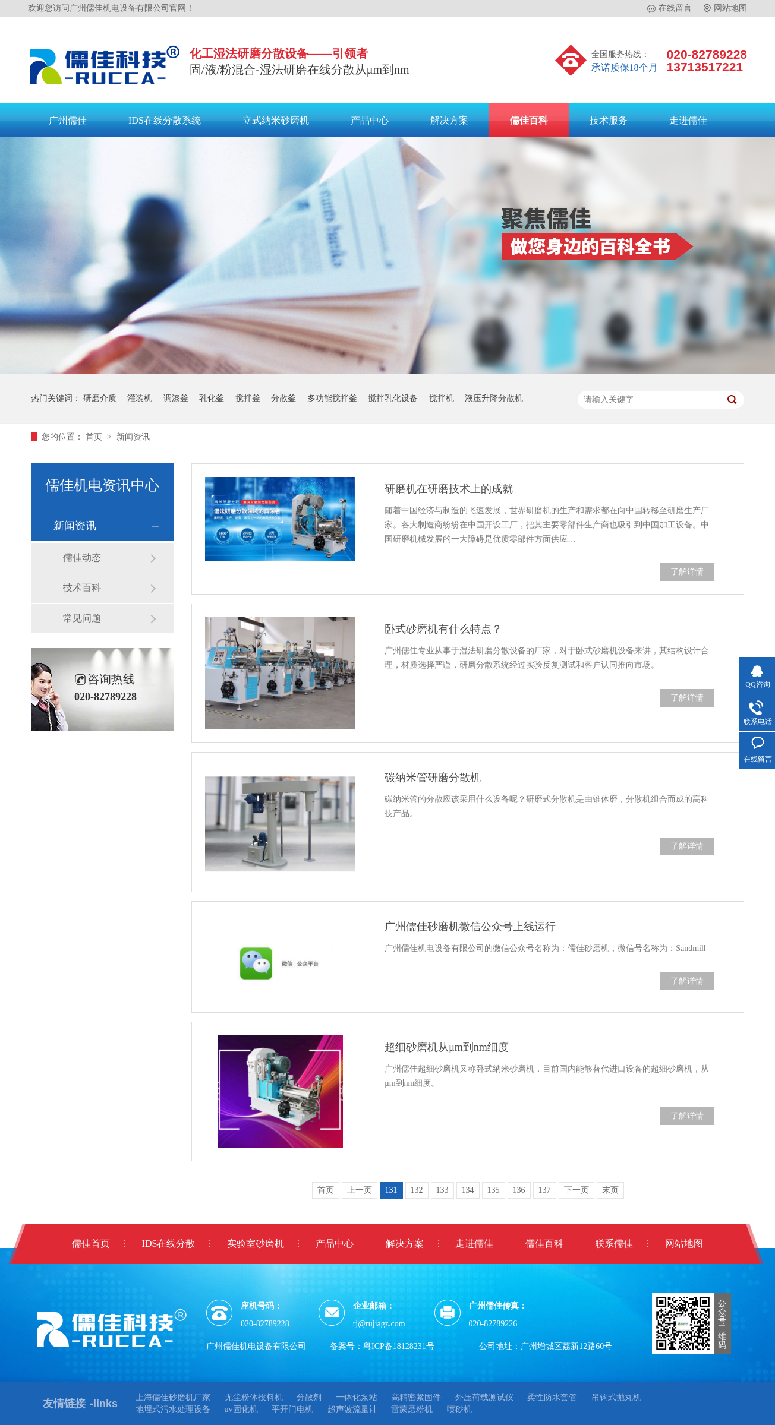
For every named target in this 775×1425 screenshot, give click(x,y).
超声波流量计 (352, 1409)
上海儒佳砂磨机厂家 (173, 1397)
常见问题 (82, 618)
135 (493, 1190)
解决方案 (449, 120)
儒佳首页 (91, 1243)
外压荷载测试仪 (484, 1397)
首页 (95, 436)
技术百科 (82, 588)
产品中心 (370, 120)
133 (442, 1190)
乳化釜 (211, 398)
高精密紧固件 (416, 1397)
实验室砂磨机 (255, 1243)
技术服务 (609, 120)
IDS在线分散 (169, 1243)
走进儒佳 (688, 120)
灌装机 (139, 398)
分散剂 (309, 1397)
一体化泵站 (356, 1397)
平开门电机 (292, 1409)
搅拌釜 (247, 398)
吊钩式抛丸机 (616, 1397)
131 (391, 1190)
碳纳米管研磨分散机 (433, 777)
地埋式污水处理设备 (173, 1409)
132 (417, 1190)
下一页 (576, 1190)
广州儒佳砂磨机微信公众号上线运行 (470, 927)
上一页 (359, 1190)
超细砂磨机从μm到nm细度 (447, 1047)
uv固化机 (241, 1409)
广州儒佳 (68, 120)
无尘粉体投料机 (254, 1397)
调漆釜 (175, 398)
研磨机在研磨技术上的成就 (449, 489)
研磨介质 (99, 398)
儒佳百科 (529, 120)
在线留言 (669, 8)
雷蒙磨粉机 (412, 1409)
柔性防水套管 (552, 1397)
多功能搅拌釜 (332, 398)
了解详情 (687, 571)
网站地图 (725, 8)
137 (544, 1190)
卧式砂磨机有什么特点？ (443, 629)
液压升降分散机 (494, 398)
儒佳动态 (82, 557)
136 (519, 1190)
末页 (610, 1190)
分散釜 (283, 398)
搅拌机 (441, 398)
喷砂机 (459, 1409)
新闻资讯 (133, 436)
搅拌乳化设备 (393, 398)
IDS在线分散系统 (164, 120)
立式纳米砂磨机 (275, 120)
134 (468, 1190)
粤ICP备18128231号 (398, 1346)
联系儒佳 (614, 1243)
